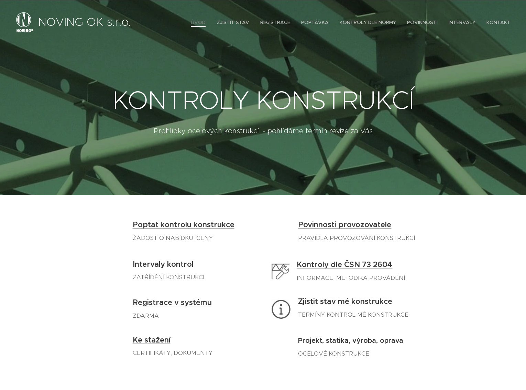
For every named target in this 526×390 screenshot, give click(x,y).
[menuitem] (200, 22)
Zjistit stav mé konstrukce (345, 301)
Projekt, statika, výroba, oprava (350, 340)
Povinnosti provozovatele (344, 224)
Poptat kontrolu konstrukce (183, 224)
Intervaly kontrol (163, 263)
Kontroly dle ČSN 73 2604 (344, 264)
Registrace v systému (172, 302)
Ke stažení (152, 339)
